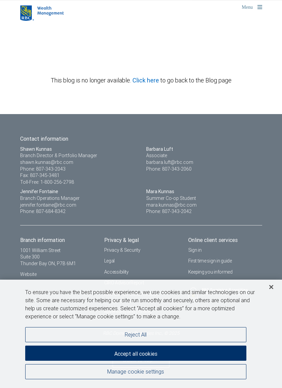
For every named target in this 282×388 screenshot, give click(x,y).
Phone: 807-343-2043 (43, 169)
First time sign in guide (210, 261)
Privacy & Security (122, 250)
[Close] (271, 288)
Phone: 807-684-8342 (43, 211)
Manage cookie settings (135, 373)
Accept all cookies (135, 355)
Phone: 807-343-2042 (169, 211)
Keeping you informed (210, 272)
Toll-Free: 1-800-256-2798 (47, 182)
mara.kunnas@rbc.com (171, 205)
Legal (109, 261)
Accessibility (116, 272)
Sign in (195, 250)
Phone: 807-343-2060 (169, 169)
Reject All (136, 336)
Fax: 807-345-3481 (39, 175)
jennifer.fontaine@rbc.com (48, 205)
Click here (146, 80)
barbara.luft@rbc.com (169, 162)
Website (28, 274)
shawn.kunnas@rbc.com (46, 162)
